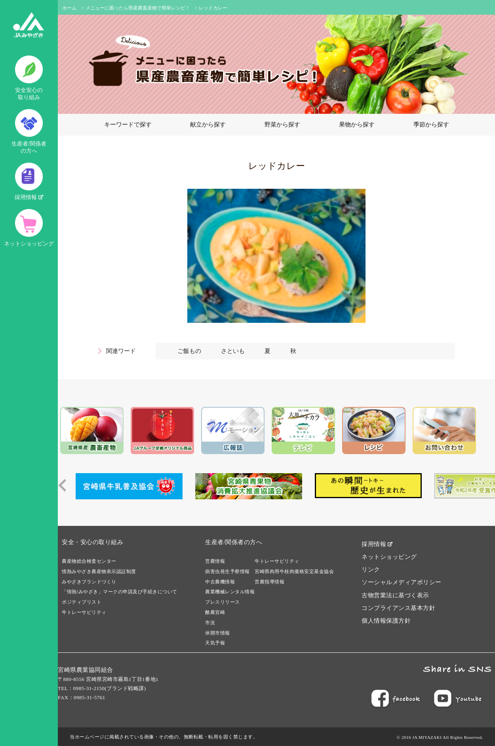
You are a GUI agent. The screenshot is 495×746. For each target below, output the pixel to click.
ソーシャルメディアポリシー (402, 582)
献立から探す (208, 124)
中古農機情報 (220, 582)
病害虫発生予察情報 (227, 571)
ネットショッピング (29, 228)
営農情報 (215, 561)
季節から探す (431, 124)
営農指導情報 (269, 582)
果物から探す (357, 124)
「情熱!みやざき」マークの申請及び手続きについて (119, 591)
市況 (210, 622)
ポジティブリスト (81, 602)
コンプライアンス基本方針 (398, 608)
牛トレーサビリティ (84, 612)
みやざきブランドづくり (89, 582)
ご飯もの (189, 351)
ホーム (69, 8)
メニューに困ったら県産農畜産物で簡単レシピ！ (138, 8)
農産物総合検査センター (89, 561)
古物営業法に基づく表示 (395, 595)
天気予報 (215, 643)
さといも (233, 351)
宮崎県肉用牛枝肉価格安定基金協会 (294, 571)
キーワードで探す (128, 124)
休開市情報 (217, 633)
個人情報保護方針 (386, 621)
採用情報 (29, 181)
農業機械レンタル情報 (230, 591)
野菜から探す (282, 124)
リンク (371, 569)
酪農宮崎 (215, 612)
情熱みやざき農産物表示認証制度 (99, 571)
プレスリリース (222, 602)
